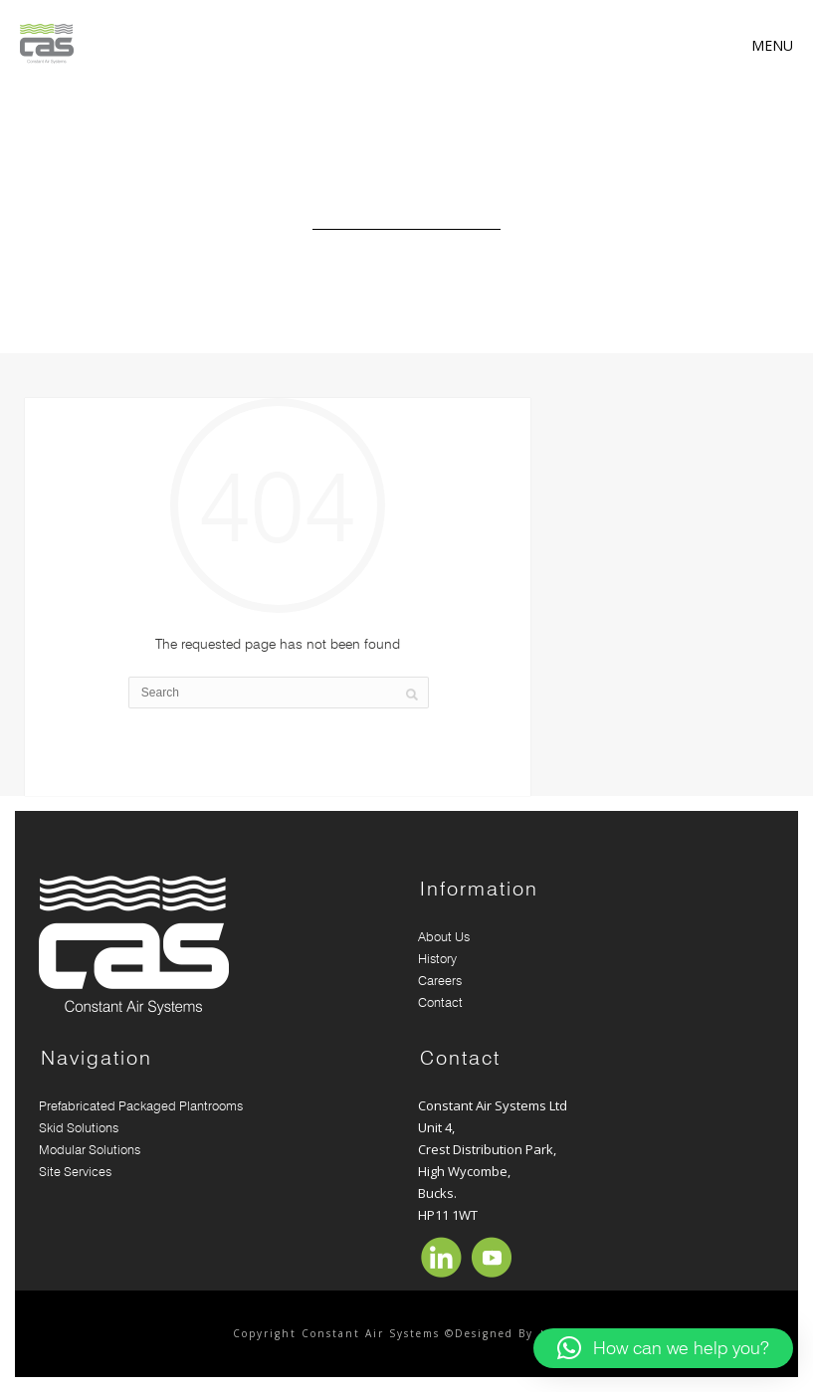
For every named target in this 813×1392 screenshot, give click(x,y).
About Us (444, 936)
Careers (440, 980)
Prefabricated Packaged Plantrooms (141, 1105)
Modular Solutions (89, 1149)
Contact (440, 1002)
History (437, 958)
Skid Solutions (82, 1127)
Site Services (75, 1171)
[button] (663, 1348)
